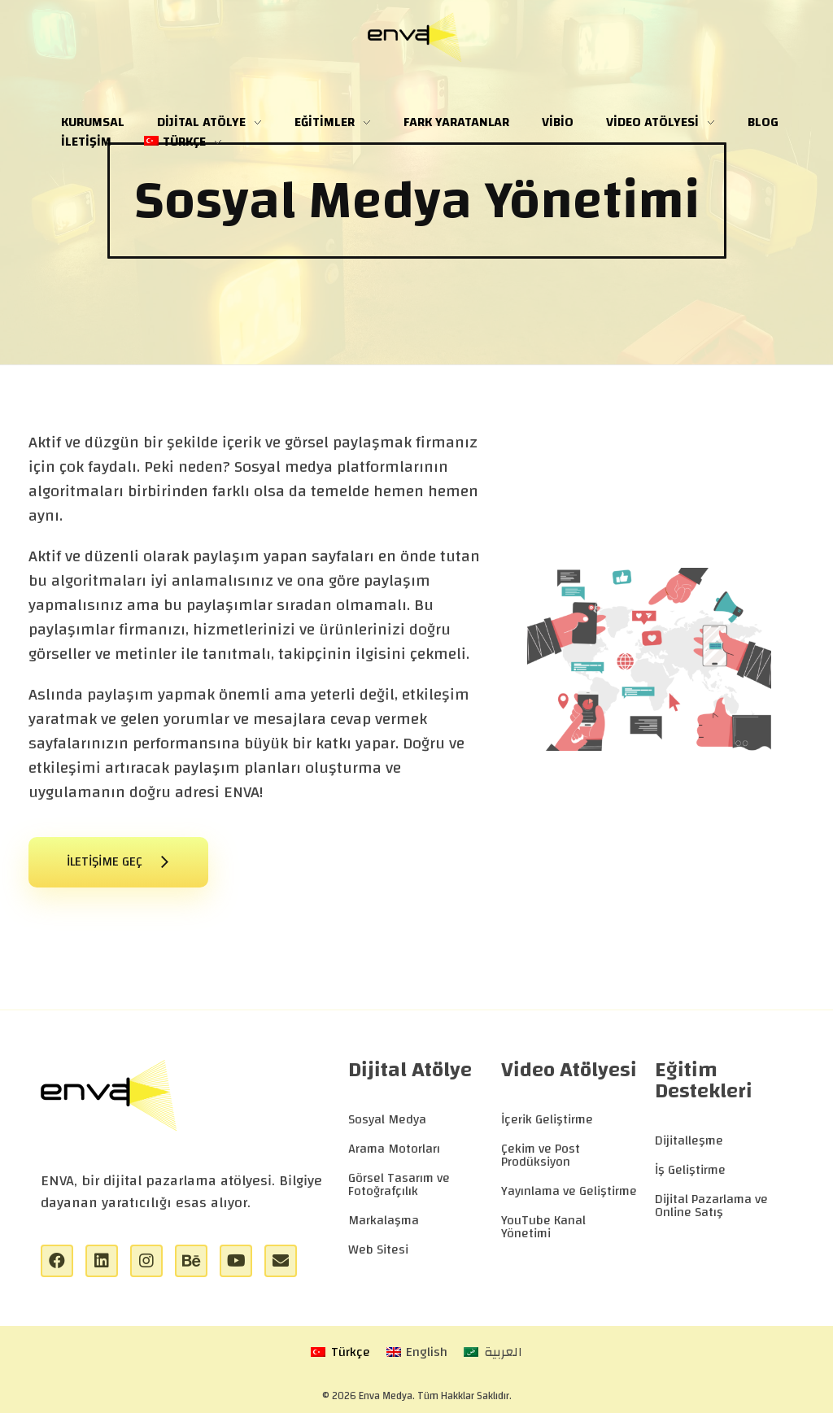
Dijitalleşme (689, 1140)
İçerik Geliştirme (547, 1119)
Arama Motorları (394, 1148)
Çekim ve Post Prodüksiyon (540, 1155)
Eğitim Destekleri (703, 1080)
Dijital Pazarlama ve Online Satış (711, 1205)
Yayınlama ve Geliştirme (569, 1191)
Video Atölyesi (569, 1069)
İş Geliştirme (690, 1170)
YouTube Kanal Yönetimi (543, 1226)
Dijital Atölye (410, 1069)
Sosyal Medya (387, 1119)
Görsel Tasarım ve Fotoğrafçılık (399, 1184)
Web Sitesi (378, 1249)
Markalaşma (383, 1220)
